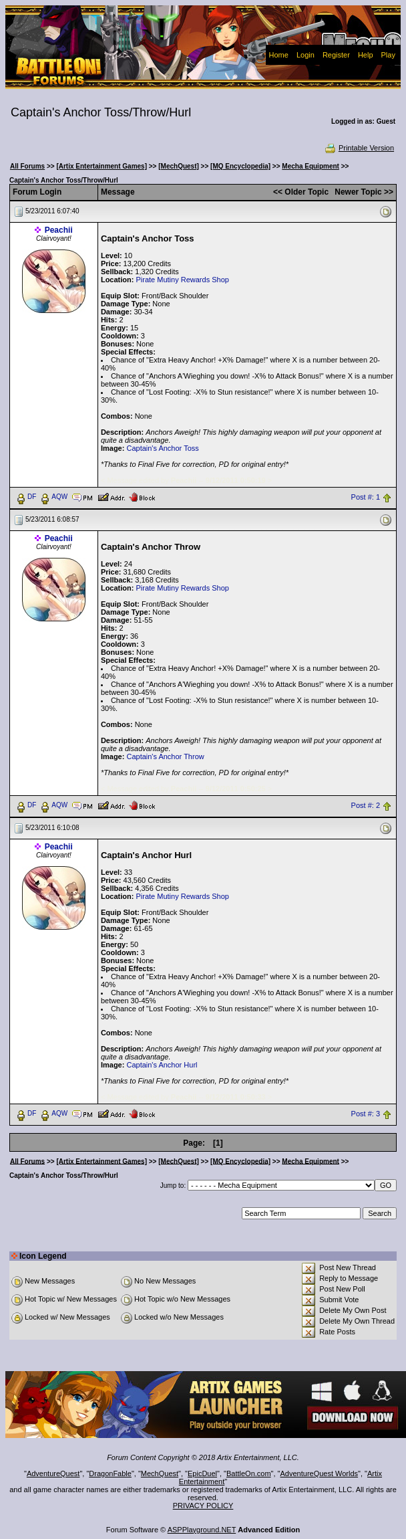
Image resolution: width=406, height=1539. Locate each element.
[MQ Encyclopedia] (240, 166)
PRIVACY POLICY (203, 1506)
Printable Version (359, 148)
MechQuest (159, 1473)
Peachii (59, 230)
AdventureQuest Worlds (319, 1473)
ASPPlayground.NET (202, 1530)
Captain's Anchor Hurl (161, 1065)
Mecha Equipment (310, 166)
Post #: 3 (365, 1114)
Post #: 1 (365, 497)
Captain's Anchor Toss (162, 448)
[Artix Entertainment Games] (101, 166)
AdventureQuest (53, 1473)
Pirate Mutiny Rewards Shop (182, 280)
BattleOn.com (248, 1473)
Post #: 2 (365, 805)
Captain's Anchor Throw (165, 756)
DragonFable (110, 1473)
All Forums (27, 166)
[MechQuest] (178, 166)
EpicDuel (202, 1473)
